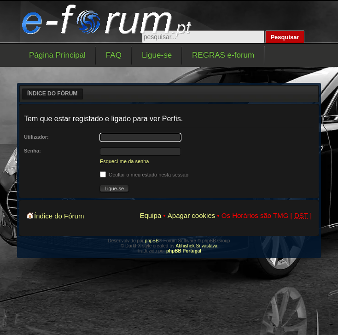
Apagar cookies (191, 215)
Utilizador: (36, 137)
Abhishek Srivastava (197, 245)
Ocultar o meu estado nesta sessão (144, 174)
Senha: (32, 150)
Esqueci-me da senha (124, 161)
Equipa (151, 215)
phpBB (152, 240)
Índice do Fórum (52, 93)
